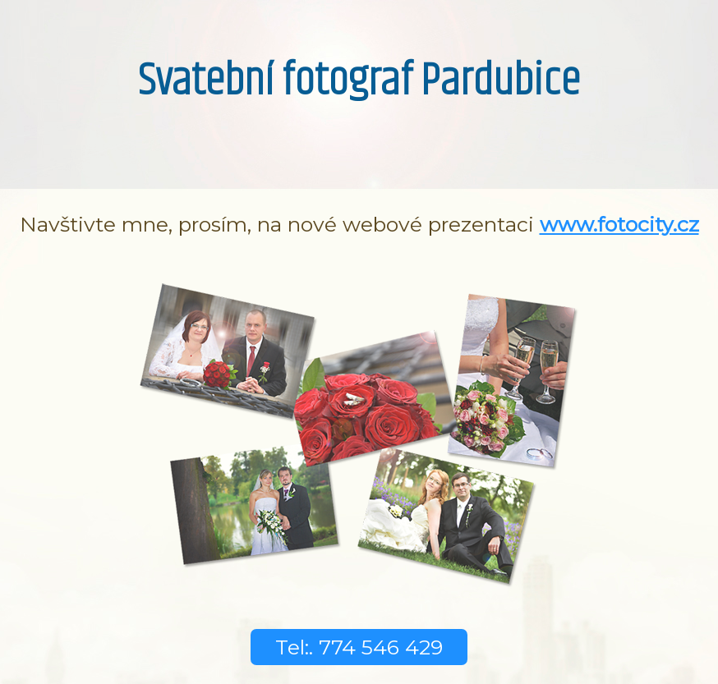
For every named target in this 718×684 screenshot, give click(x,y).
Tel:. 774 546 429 (359, 647)
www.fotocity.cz (619, 224)
